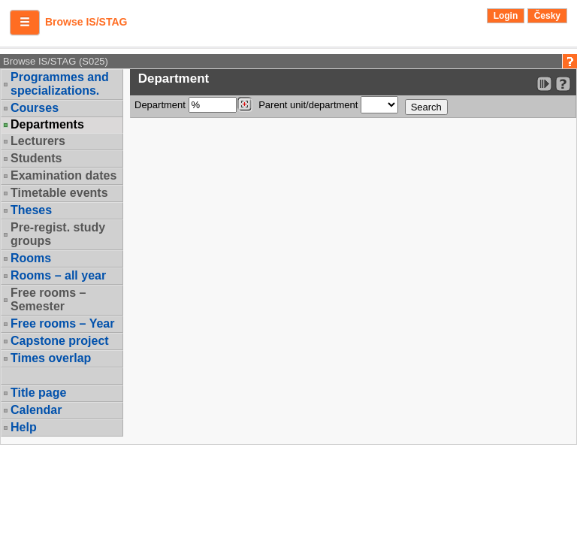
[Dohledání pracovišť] (244, 104)
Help (24, 427)
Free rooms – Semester (48, 299)
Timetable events (59, 192)
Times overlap (51, 358)
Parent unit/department (328, 104)
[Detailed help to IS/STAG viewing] (563, 84)
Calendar (36, 409)
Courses (35, 107)
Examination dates (63, 175)
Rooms (31, 258)
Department (193, 105)
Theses (31, 210)
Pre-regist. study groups (58, 234)
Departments (47, 124)
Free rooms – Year (62, 323)
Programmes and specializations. (60, 84)
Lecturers (38, 140)
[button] (25, 22)
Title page (38, 392)
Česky (547, 16)
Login (506, 16)
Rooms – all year (58, 275)
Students (36, 158)
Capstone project (60, 340)
